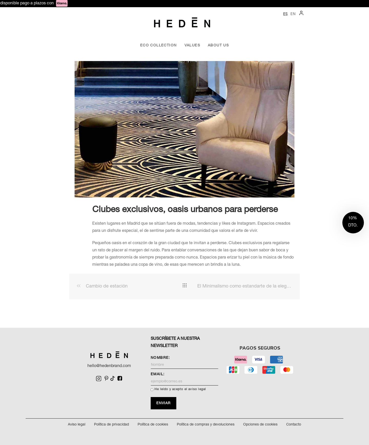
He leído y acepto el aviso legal (180, 389)
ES (285, 14)
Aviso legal (76, 425)
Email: (184, 379)
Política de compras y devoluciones (205, 425)
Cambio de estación (102, 286)
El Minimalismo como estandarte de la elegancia (244, 286)
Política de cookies (153, 425)
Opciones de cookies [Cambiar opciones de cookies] (260, 425)
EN (292, 14)
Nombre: (184, 362)
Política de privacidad (111, 425)
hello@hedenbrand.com (109, 366)
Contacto (293, 425)
